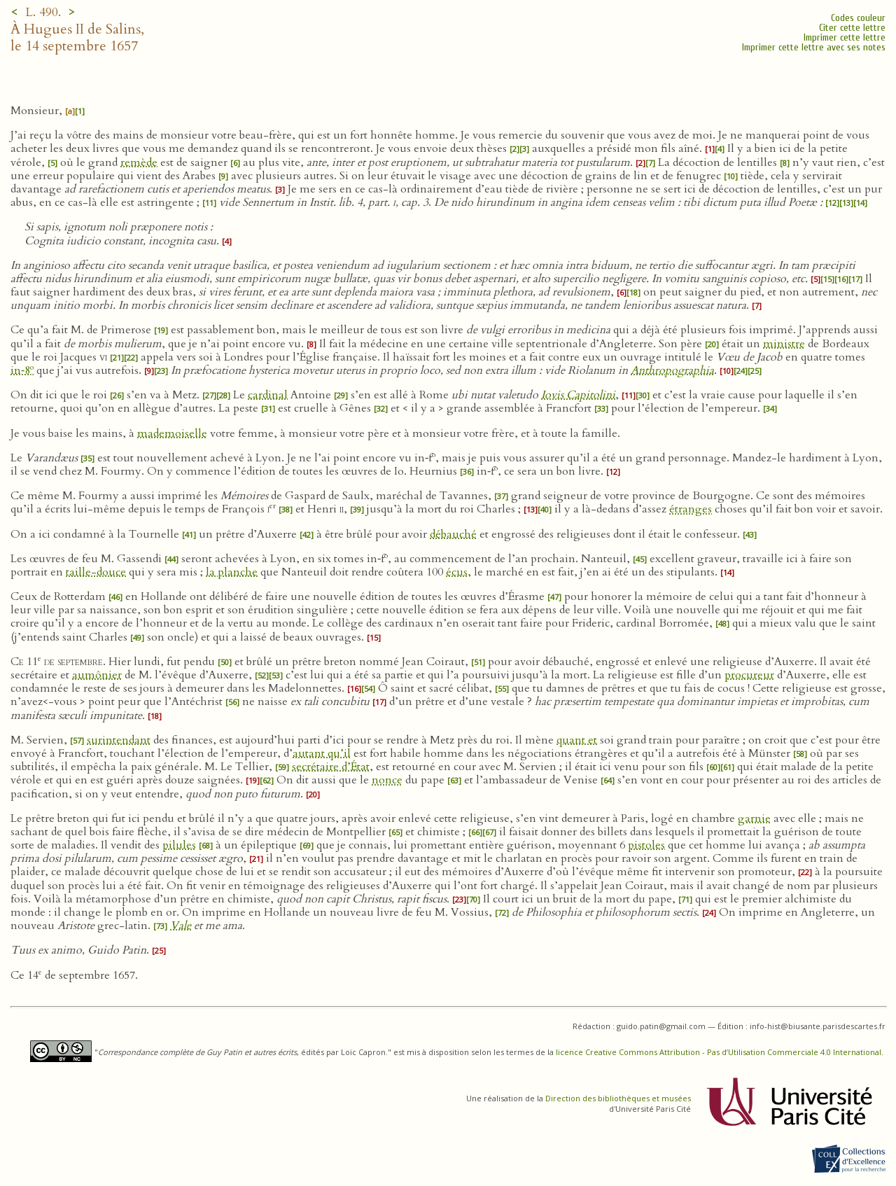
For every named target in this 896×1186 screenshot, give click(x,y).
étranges (690, 509)
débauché (453, 534)
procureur (749, 675)
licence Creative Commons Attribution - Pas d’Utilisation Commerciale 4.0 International (718, 1052)
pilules (179, 845)
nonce (387, 780)
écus (457, 572)
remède (139, 162)
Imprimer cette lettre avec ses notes (814, 47)
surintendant (118, 740)
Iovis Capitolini (578, 395)
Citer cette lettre (852, 28)
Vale (180, 925)
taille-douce (96, 572)
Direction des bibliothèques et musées (618, 1098)
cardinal (268, 395)
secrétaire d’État (331, 766)
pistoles (646, 845)
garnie (754, 818)
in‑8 (22, 370)
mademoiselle (172, 433)
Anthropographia (672, 370)
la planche (232, 572)
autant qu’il (322, 753)
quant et (576, 740)
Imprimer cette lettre (845, 37)
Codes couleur (858, 18)
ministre (784, 343)
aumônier (97, 675)
